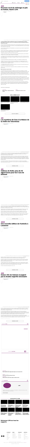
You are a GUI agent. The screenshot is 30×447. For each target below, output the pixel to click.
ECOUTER (27, 4)
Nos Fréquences (26, 436)
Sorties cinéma (25, 434)
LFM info (19, 433)
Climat (7, 434)
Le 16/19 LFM (19, 436)
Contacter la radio (14, 436)
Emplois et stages (14, 437)
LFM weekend (19, 437)
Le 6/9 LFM (19, 434)
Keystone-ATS (5, 124)
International (8, 437)
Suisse (7, 436)
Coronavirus (8, 433)
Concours (25, 433)
